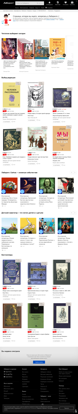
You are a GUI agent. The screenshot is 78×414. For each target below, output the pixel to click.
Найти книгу (39, 362)
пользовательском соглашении (28, 408)
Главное (31, 8)
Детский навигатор (46, 374)
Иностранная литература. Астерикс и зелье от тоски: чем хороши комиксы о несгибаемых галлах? (27, 240)
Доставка (61, 393)
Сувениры (25, 386)
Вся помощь (62, 401)
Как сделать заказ (64, 388)
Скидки (34, 10)
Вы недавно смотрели (11, 351)
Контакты (50, 10)
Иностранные (24, 8)
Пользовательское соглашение (64, 404)
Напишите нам (63, 398)
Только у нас (26, 404)
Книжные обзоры (46, 379)
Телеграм (6, 398)
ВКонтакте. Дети (9, 389)
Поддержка (57, 10)
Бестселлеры (7, 255)
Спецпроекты (45, 391)
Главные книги (26, 396)
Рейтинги (24, 10)
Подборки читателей (47, 381)
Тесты (42, 384)
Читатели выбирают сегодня (13, 33)
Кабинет (61, 381)
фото (18, 84)
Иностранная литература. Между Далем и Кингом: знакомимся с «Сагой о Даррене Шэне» (65, 240)
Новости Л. (44, 386)
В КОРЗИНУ (7, 121)
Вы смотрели (63, 378)
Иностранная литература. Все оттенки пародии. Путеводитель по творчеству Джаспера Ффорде (9, 200)
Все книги (25, 372)
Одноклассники (8, 393)
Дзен (5, 396)
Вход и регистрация (65, 376)
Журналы (25, 377)
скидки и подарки (50, 19)
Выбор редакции (8, 77)
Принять (66, 408)
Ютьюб (6, 391)
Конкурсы (43, 389)
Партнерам (44, 399)
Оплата (61, 391)
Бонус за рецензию (28, 399)
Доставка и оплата (8, 10)
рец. (17, 82)
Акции (24, 394)
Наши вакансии (45, 401)
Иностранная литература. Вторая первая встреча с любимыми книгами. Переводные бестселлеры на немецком (8, 242)
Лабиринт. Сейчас (46, 372)
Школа (24, 374)
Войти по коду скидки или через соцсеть (65, 372)
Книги (17, 8)
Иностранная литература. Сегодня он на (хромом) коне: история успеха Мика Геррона (46, 200)
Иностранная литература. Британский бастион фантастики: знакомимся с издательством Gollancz (28, 200)
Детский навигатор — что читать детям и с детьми (22, 213)
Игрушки (24, 379)
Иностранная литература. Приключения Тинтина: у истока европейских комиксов (46, 240)
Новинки (29, 10)
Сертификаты (17, 10)
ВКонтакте (7, 386)
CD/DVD (24, 384)
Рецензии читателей (47, 377)
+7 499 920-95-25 (41, 10)
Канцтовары (26, 381)
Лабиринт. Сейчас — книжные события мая (19, 172)
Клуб (42, 8)
